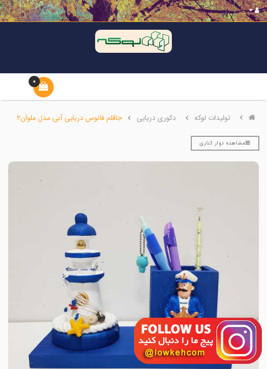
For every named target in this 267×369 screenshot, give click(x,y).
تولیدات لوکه (212, 117)
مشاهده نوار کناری (225, 143)
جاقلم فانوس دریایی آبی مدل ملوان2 (69, 117)
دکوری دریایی (156, 117)
